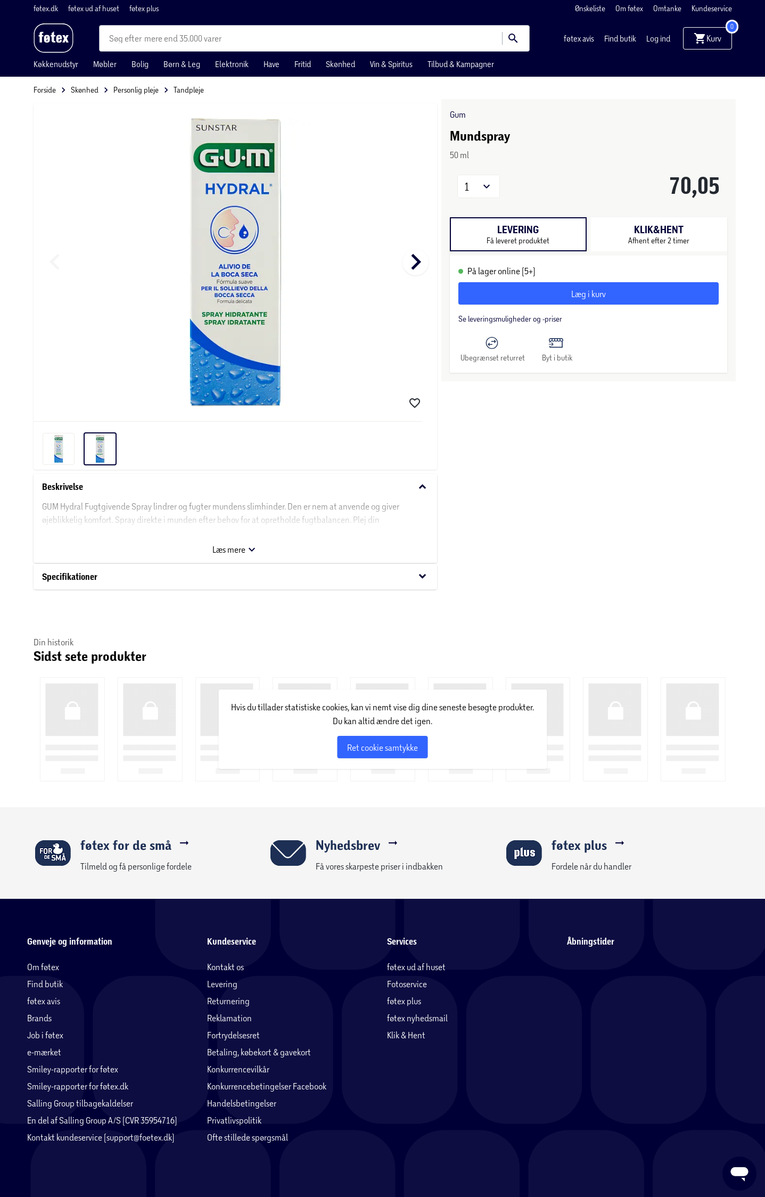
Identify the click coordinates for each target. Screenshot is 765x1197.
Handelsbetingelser (241, 1103)
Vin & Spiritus (391, 64)
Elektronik (232, 64)
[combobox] (126, 38)
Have (271, 64)
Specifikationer (235, 576)
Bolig (140, 64)
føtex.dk (47, 8)
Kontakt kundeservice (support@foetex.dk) (101, 1137)
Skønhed (340, 64)
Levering (222, 984)
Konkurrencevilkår (238, 1069)
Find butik (621, 38)
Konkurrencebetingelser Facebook (266, 1086)
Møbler (105, 64)
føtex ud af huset (94, 8)
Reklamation (229, 1018)
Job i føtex (45, 1035)
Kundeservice (712, 8)
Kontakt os (225, 967)
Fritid (302, 64)
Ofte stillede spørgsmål (247, 1137)
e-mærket (44, 1052)
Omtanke (668, 8)
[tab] (518, 234)
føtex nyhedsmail (417, 1018)
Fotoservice (407, 984)
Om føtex (630, 8)
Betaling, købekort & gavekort (259, 1052)
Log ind (658, 38)
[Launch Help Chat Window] (739, 1174)
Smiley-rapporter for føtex (72, 1069)
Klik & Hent (406, 1035)
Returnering (228, 1001)
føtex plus (144, 8)
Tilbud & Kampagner (460, 64)
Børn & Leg (181, 64)
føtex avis (580, 38)
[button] (478, 186)
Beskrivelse (235, 487)
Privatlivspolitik (234, 1120)
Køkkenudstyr (56, 64)
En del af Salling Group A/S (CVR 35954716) (102, 1120)
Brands (39, 1018)
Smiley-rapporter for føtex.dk (77, 1086)
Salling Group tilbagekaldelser (80, 1103)
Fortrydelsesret (233, 1035)
